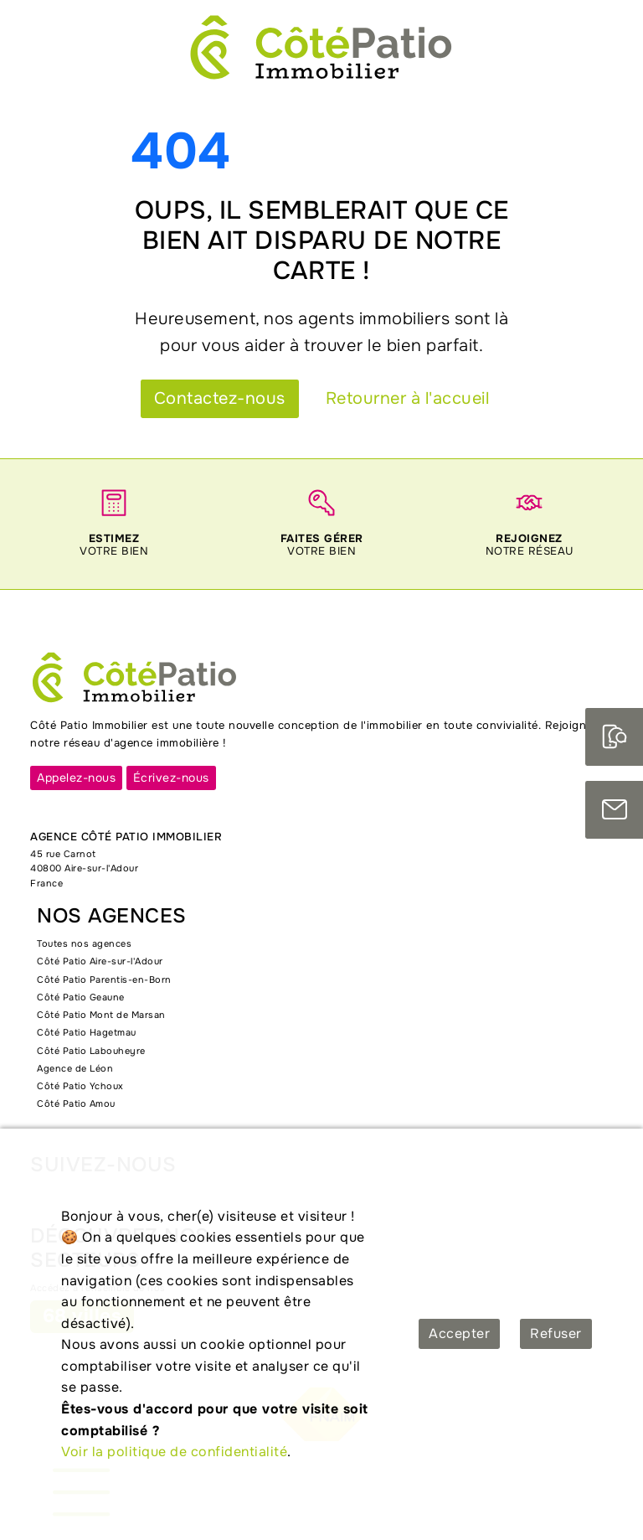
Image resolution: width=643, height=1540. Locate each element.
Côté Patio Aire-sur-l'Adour (100, 961)
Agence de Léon (75, 1068)
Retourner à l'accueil (408, 398)
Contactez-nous (219, 398)
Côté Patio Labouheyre (91, 1051)
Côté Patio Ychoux (80, 1086)
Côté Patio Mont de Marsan (101, 1015)
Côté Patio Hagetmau (86, 1032)
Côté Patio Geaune (81, 997)
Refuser (556, 1333)
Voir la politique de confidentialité (174, 1451)
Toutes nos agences (84, 943)
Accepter (459, 1333)
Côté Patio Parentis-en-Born (104, 979)
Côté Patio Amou (76, 1103)
